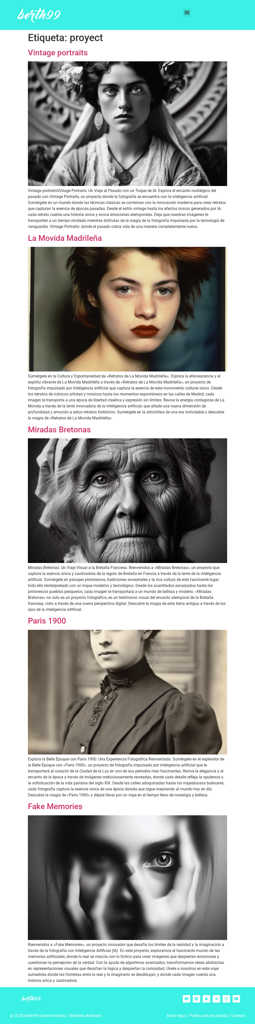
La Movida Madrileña (65, 238)
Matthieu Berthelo (84, 1015)
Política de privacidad (208, 1015)
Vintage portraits (58, 52)
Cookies (238, 1015)
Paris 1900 (47, 621)
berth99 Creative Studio (44, 1015)
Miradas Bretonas (59, 429)
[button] (187, 12)
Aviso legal (176, 1015)
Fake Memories (55, 806)
